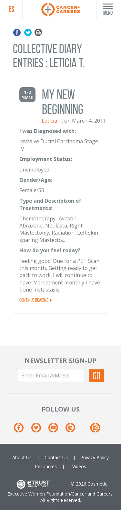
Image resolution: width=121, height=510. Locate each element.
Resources (46, 466)
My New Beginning (62, 101)
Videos (79, 466)
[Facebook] (22, 430)
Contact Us (56, 457)
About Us (22, 457)
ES (11, 9)
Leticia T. (52, 120)
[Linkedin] (73, 430)
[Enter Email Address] (51, 375)
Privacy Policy (94, 457)
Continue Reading (36, 300)
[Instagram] (95, 430)
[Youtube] (56, 430)
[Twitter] (39, 430)
